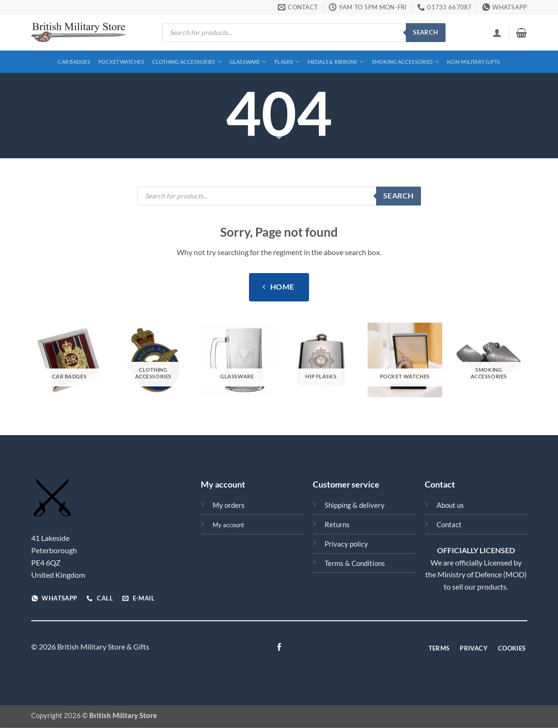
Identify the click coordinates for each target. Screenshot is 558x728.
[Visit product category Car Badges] (69, 360)
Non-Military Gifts (473, 62)
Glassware (248, 61)
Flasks (287, 61)
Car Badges (74, 62)
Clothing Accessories (187, 61)
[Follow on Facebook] (279, 647)
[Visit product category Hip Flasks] (320, 360)
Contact (449, 525)
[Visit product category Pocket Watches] (405, 360)
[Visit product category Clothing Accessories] (153, 360)
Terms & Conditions (355, 563)
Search (425, 32)
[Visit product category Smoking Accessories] (488, 360)
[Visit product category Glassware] (237, 360)
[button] (497, 32)
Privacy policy (346, 544)
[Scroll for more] (279, 136)
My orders (229, 505)
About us (450, 505)
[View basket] (521, 32)
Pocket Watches (121, 62)
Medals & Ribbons (336, 61)
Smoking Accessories (405, 61)
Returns (337, 525)
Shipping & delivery (355, 505)
